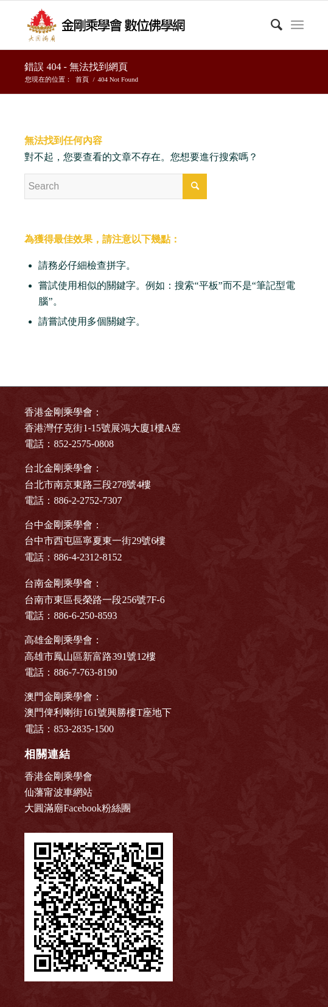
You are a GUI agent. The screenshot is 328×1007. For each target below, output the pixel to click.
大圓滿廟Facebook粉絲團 (77, 808)
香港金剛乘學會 (58, 776)
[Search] (270, 25)
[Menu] (297, 25)
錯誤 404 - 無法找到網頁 (75, 67)
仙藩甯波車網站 (58, 792)
